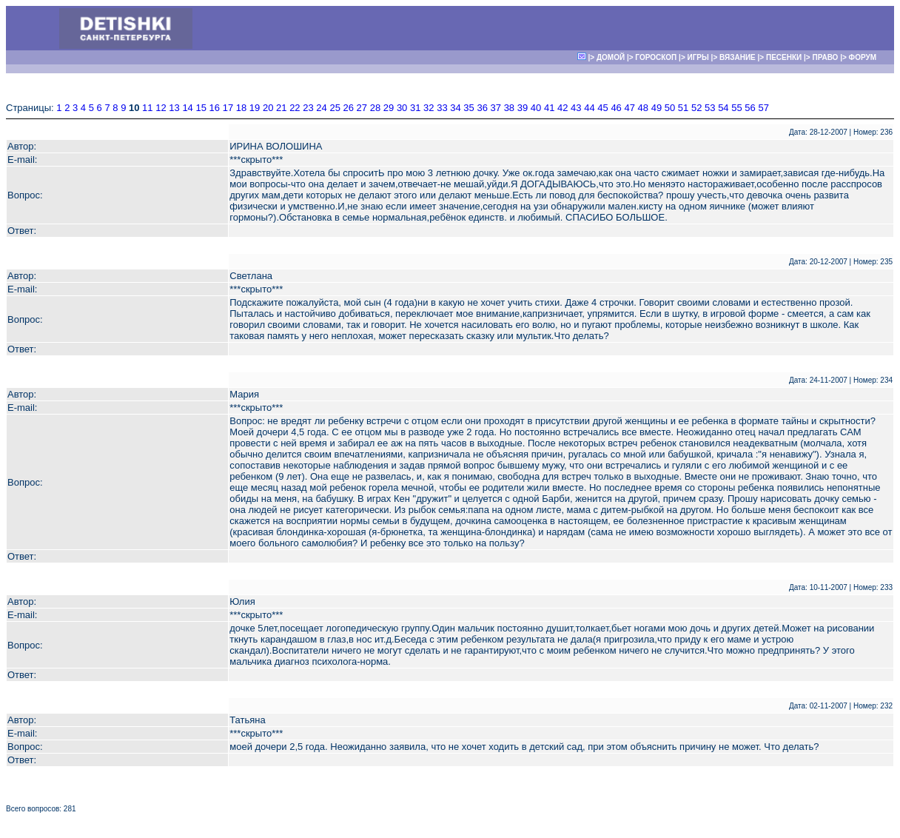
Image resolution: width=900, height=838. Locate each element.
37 (496, 107)
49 (656, 107)
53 (710, 107)
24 (321, 107)
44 (589, 107)
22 (294, 107)
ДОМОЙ (611, 57)
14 (187, 107)
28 (375, 107)
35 (468, 107)
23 (308, 107)
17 (228, 107)
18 (241, 107)
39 (522, 107)
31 (415, 107)
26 (348, 107)
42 (562, 107)
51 (683, 107)
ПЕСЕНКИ (784, 57)
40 (536, 107)
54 (723, 107)
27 (362, 107)
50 (670, 107)
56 (750, 107)
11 (147, 107)
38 (509, 107)
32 (428, 107)
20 (268, 107)
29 (388, 107)
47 (629, 107)
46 (616, 107)
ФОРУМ (862, 57)
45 (602, 107)
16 (214, 107)
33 (442, 107)
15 (200, 107)
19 (254, 107)
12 (160, 107)
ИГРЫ (698, 57)
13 (174, 107)
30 (402, 107)
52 (696, 107)
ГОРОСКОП (655, 57)
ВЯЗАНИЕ (737, 57)
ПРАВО (825, 57)
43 (576, 107)
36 (482, 107)
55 (736, 107)
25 (334, 107)
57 (763, 107)
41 (549, 107)
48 (643, 107)
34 (455, 107)
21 (281, 107)
